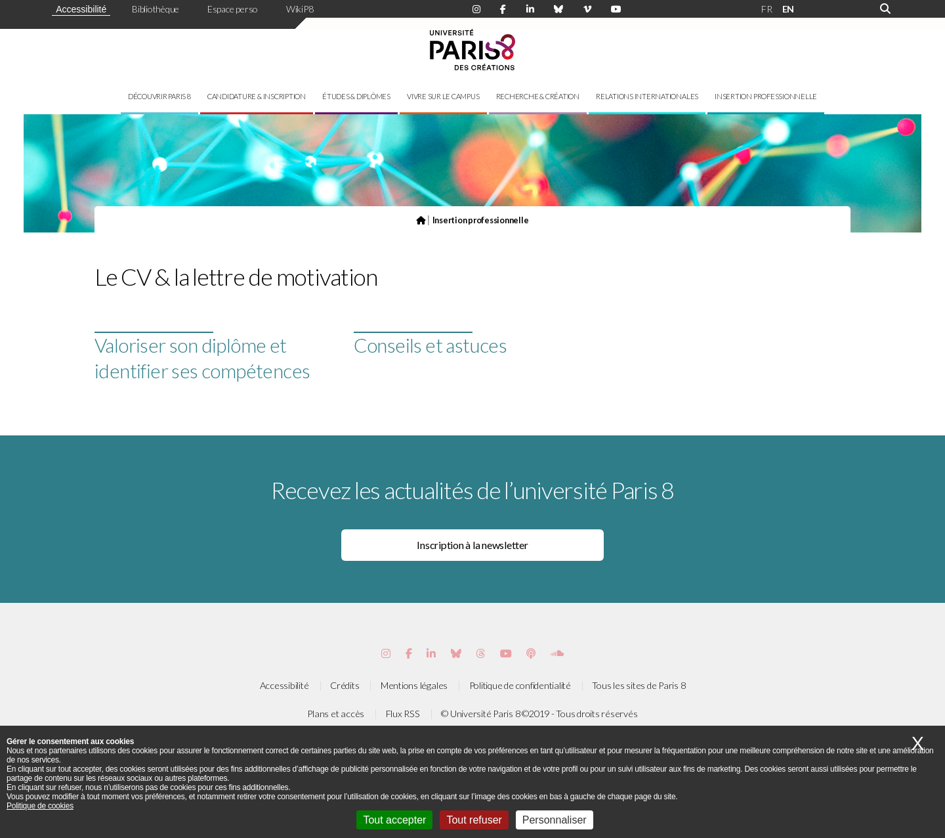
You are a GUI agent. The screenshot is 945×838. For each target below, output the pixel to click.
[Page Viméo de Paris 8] (587, 9)
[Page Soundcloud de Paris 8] (557, 653)
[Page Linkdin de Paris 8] (530, 9)
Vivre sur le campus (443, 96)
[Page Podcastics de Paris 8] (531, 653)
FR (766, 8)
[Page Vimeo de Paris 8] (431, 653)
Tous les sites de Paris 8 (638, 685)
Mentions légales (414, 685)
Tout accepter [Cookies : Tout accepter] (394, 820)
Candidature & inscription (256, 96)
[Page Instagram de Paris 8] (476, 9)
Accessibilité (81, 9)
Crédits (344, 685)
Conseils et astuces (430, 345)
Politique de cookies (40, 805)
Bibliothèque (155, 8)
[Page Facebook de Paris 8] (503, 9)
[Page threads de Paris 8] (480, 653)
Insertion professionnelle (766, 96)
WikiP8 (300, 8)
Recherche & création (537, 96)
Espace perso (232, 8)
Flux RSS (403, 713)
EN (788, 8)
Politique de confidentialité (520, 685)
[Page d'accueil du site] (420, 220)
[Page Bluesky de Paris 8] (558, 9)
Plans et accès (335, 713)
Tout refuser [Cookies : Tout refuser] (473, 820)
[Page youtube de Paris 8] (616, 9)
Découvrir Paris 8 (159, 96)
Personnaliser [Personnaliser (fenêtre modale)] (554, 820)
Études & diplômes (356, 96)
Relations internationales (647, 96)
